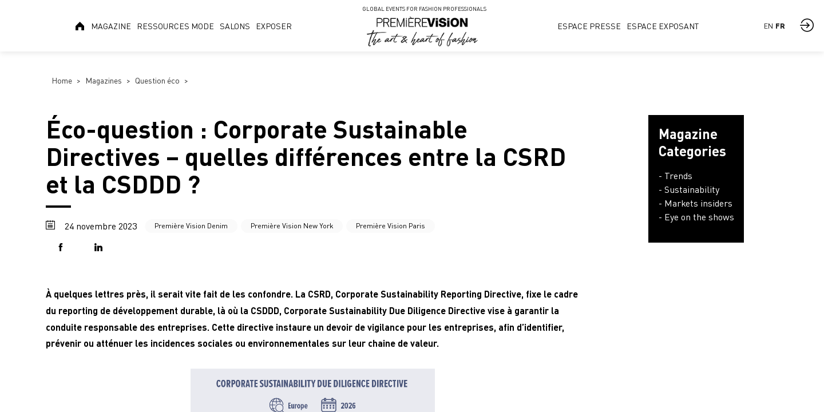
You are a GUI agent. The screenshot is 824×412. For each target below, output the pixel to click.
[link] (80, 26)
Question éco (157, 80)
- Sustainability (689, 189)
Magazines (103, 80)
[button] (63, 248)
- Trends (675, 175)
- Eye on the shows (696, 217)
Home (62, 80)
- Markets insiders (695, 203)
